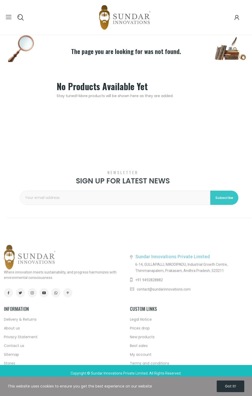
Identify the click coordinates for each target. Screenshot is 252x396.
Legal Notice (141, 362)
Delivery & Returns (20, 362)
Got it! (230, 386)
